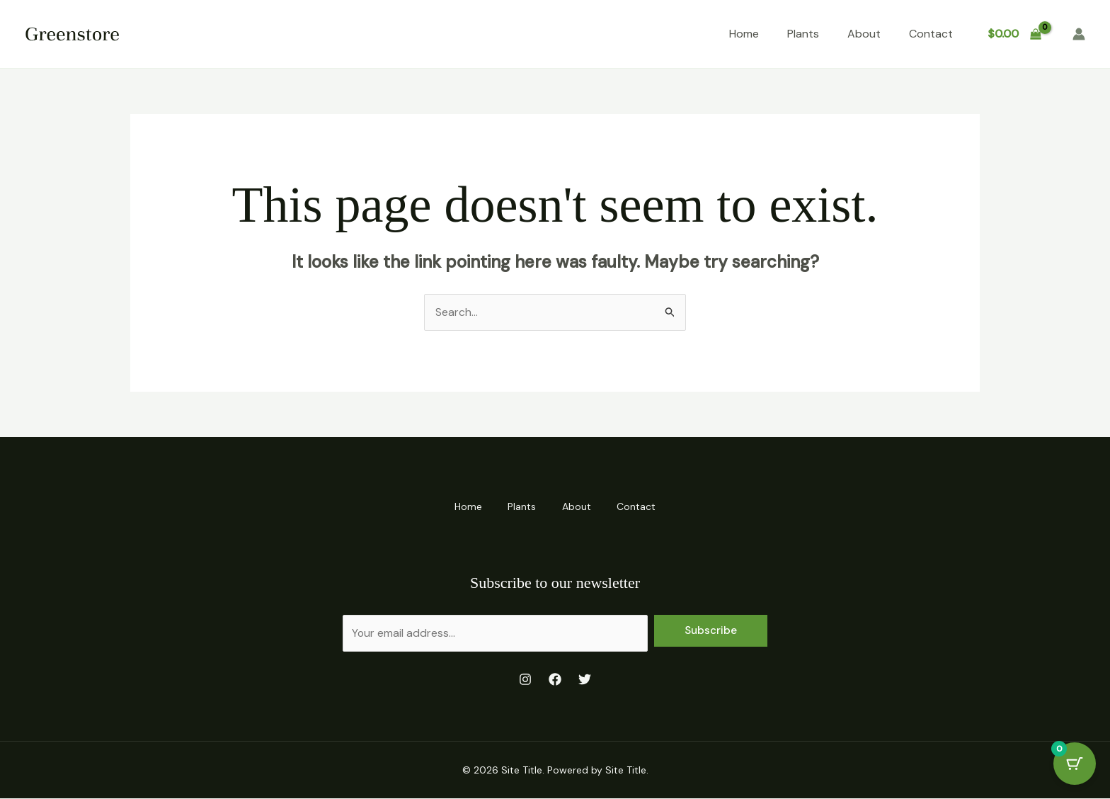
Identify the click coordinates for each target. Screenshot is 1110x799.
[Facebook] (555, 679)
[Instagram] (525, 679)
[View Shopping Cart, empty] (1014, 34)
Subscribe (711, 630)
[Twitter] (584, 679)
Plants (803, 33)
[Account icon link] (1078, 34)
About (864, 33)
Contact (931, 33)
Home (744, 33)
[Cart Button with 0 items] (1074, 763)
